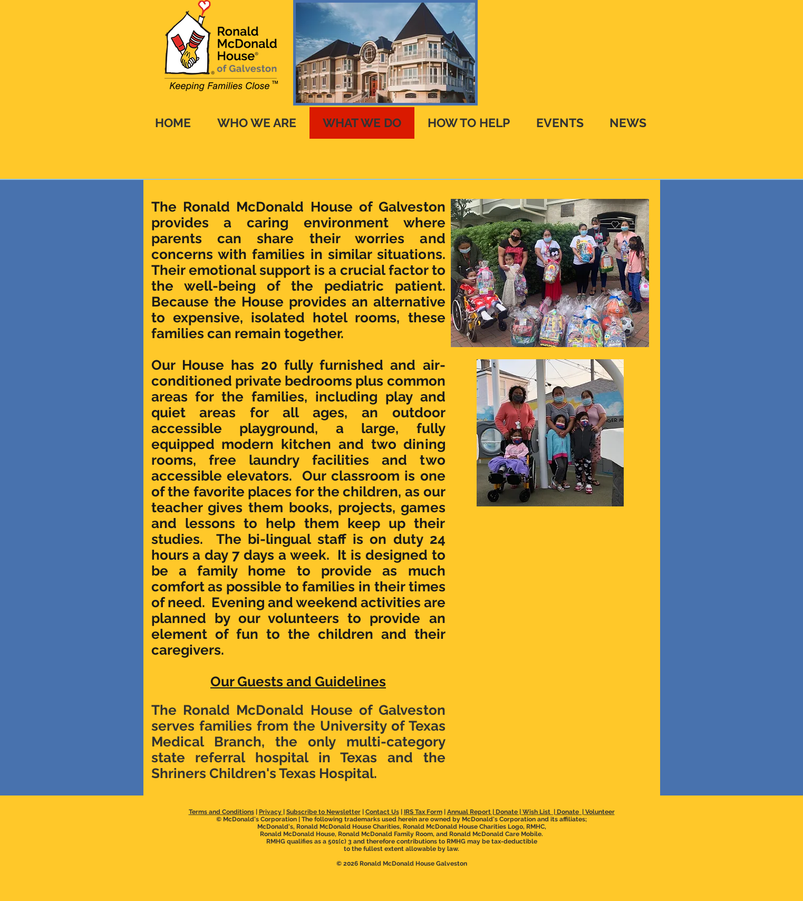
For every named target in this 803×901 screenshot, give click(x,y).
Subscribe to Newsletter (323, 812)
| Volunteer (598, 812)
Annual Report (469, 812)
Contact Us (382, 812)
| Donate (566, 812)
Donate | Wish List (523, 812)
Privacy (271, 812)
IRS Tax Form (423, 812)
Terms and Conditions (221, 812)
